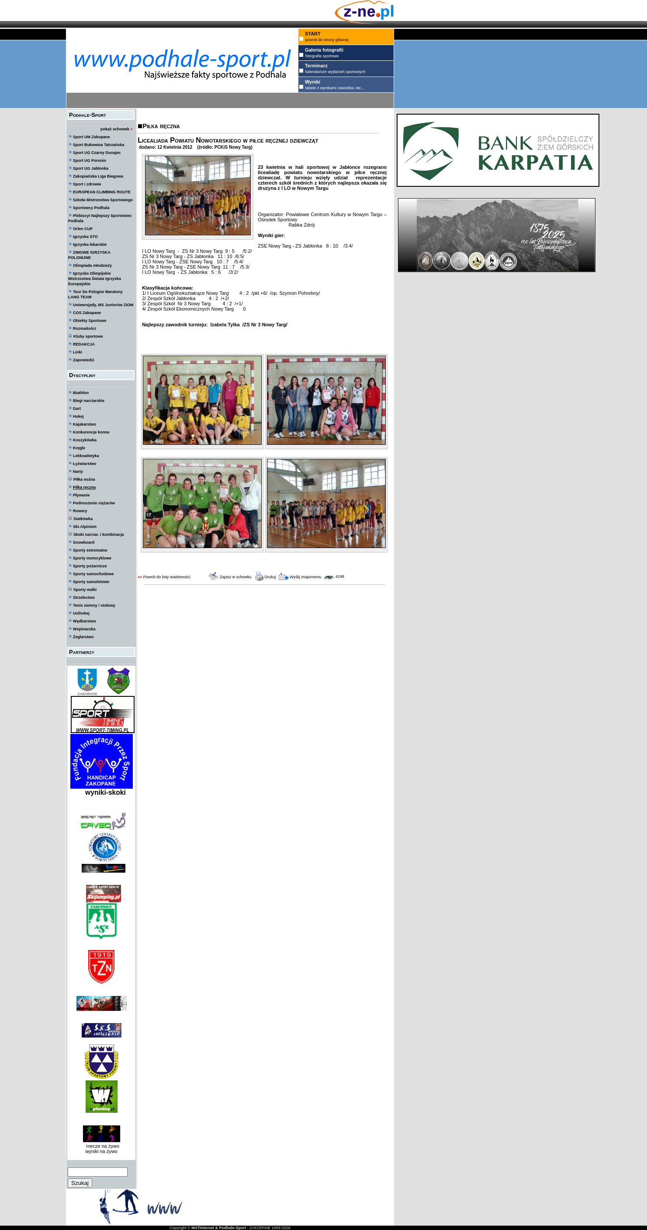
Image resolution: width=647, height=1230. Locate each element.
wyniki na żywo (101, 1151)
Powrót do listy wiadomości (166, 577)
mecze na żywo (101, 1146)
